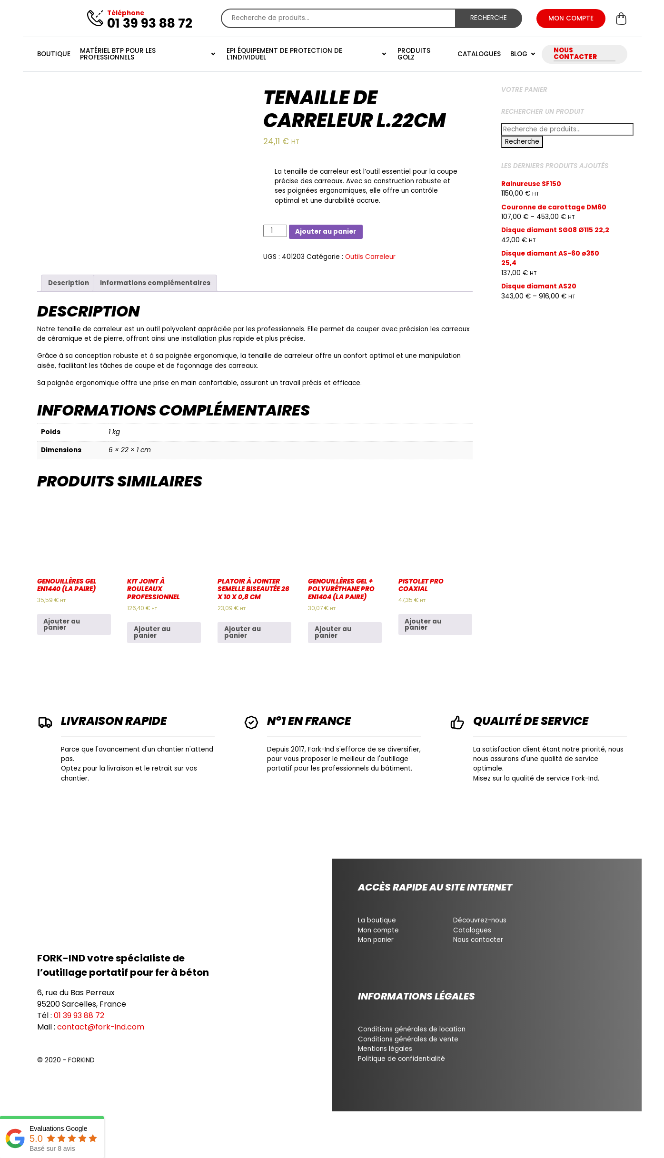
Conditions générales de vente (408, 1039)
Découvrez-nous (479, 920)
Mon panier (376, 939)
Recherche (488, 17)
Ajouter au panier (325, 231)
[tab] (68, 283)
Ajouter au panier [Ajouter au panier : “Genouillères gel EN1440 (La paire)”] (61, 625)
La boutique (377, 920)
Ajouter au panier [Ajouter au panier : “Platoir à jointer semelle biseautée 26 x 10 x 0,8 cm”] (242, 632)
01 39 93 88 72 (79, 1015)
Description (68, 282)
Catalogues (472, 930)
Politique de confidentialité (401, 1058)
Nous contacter (478, 939)
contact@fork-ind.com (100, 1026)
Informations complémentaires (155, 282)
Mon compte (378, 930)
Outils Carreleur (370, 256)
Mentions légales (385, 1048)
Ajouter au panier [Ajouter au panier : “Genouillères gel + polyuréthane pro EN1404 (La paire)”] (333, 632)
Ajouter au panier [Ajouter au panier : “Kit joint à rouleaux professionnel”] (152, 632)
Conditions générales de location (412, 1029)
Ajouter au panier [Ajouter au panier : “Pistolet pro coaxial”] (423, 625)
